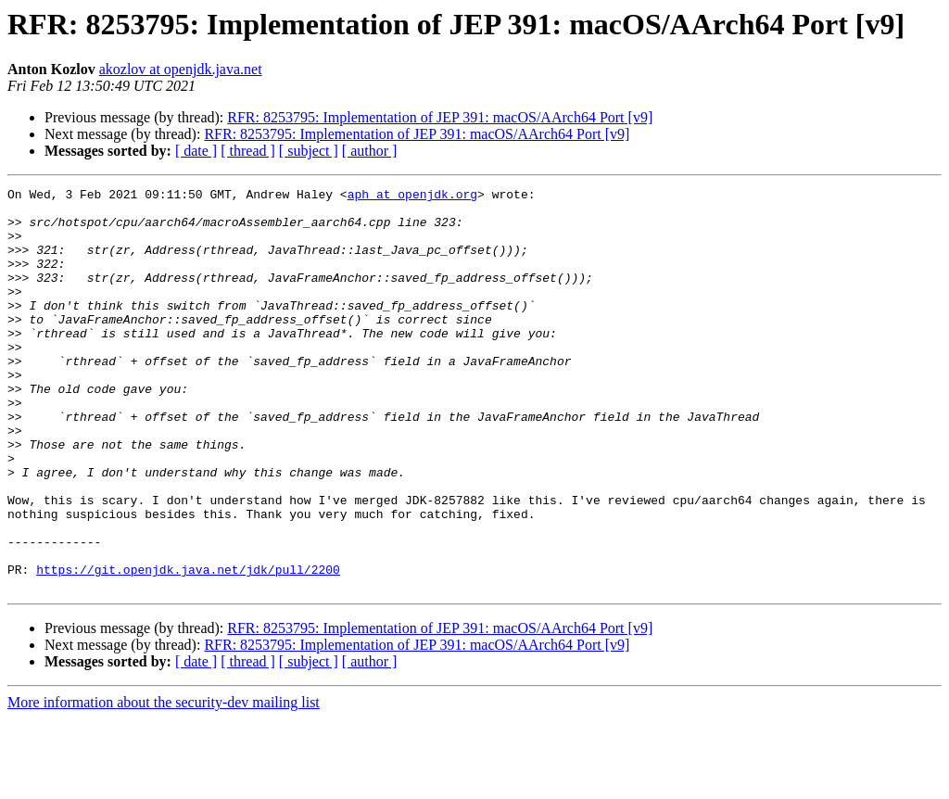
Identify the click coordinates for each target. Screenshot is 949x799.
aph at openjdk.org (412, 196)
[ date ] (196, 151)
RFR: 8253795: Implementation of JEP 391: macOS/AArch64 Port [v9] (439, 117)
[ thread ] (248, 151)
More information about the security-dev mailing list (163, 783)
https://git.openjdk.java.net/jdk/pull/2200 (188, 647)
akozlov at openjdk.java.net (180, 69)
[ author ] (370, 151)
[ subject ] (308, 151)
